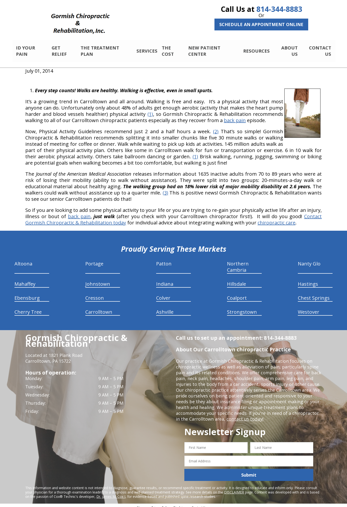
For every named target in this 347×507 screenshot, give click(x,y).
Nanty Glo (309, 259)
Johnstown (97, 280)
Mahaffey (24, 280)
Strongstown (242, 308)
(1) (150, 110)
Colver (163, 294)
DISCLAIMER (234, 488)
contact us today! (244, 415)
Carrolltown (98, 308)
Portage (94, 259)
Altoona (23, 259)
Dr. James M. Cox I (110, 492)
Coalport (237, 294)
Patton (164, 259)
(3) (165, 188)
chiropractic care (276, 218)
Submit (248, 471)
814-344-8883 (279, 9)
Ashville (165, 308)
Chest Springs (314, 294)
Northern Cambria (238, 262)
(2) (216, 127)
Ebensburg (27, 294)
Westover (308, 308)
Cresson (94, 294)
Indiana (164, 280)
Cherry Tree (28, 308)
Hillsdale (236, 280)
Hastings (308, 280)
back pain (235, 116)
